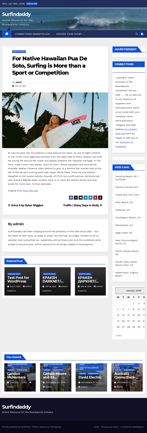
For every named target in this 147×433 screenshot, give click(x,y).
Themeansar (55, 427)
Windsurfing (22, 370)
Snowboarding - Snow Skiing (88, 363)
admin (19, 82)
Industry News (19, 51)
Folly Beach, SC (124, 202)
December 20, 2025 (55, 382)
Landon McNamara (16, 375)
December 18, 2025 (91, 382)
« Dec (118, 335)
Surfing (11, 370)
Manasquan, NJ (124, 225)
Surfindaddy (16, 14)
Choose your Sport (69, 34)
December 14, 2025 (126, 382)
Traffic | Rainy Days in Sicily (82, 205)
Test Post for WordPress (18, 279)
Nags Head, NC (123, 232)
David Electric (90, 377)
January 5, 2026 (18, 382)
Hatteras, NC (122, 210)
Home (96, 427)
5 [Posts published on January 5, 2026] (118, 309)
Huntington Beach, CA (128, 217)
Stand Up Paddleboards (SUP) (17, 364)
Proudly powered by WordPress (16, 427)
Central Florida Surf (126, 187)
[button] (137, 34)
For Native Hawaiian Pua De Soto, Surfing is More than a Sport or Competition (49, 65)
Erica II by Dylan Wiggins (25, 205)
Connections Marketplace (32, 34)
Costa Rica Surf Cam (127, 194)
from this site (30, 190)
